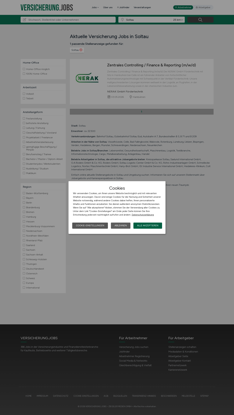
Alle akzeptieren (147, 225)
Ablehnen (121, 225)
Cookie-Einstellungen (90, 225)
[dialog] (117, 207)
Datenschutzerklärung (143, 214)
